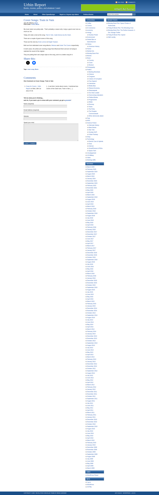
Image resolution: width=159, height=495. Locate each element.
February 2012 (91, 387)
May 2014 (90, 324)
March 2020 (90, 195)
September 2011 (92, 398)
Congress (92, 76)
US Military (90, 155)
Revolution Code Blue (43, 493)
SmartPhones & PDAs (96, 148)
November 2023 (92, 181)
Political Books (88, 14)
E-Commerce (91, 28)
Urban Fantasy (93, 134)
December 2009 (92, 447)
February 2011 (91, 415)
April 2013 (90, 354)
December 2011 (92, 392)
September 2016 (92, 259)
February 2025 (91, 169)
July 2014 (90, 320)
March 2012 (90, 385)
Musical (91, 65)
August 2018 (91, 215)
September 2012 (92, 371)
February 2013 (91, 359)
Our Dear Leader (94, 93)
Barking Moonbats (94, 72)
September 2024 (92, 171)
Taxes (90, 106)
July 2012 (90, 375)
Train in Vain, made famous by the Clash (58, 35)
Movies (89, 56)
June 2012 (90, 378)
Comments (131, 2)
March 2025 (90, 167)
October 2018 (91, 211)
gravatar (68, 100)
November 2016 (92, 255)
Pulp (88, 118)
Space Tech (92, 150)
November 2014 (92, 310)
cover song (30, 69)
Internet (91, 146)
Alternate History (94, 125)
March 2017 (90, 246)
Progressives (93, 100)
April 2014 (90, 327)
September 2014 (92, 315)
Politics (89, 69)
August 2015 (91, 290)
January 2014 (91, 334)
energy (89, 32)
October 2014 (91, 313)
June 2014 (90, 322)
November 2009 (92, 449)
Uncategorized (91, 153)
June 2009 (90, 461)
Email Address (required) (31, 110)
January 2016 (91, 278)
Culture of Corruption (95, 79)
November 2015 (92, 283)
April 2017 (90, 243)
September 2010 (92, 426)
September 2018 (92, 213)
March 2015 (90, 301)
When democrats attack (96, 116)
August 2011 (91, 401)
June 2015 (90, 294)
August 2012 (91, 373)
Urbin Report (35, 4)
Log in (89, 482)
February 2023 (91, 185)
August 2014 (91, 317)
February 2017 (91, 248)
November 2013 (92, 338)
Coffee (89, 23)
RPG (88, 120)
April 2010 (90, 438)
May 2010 (90, 436)
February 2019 (91, 209)
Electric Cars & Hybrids (96, 141)
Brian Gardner (61, 493)
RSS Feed (121, 2)
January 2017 (91, 250)
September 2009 (92, 454)
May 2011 (90, 408)
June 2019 (90, 202)
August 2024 (91, 174)
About (35, 14)
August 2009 (91, 456)
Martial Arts (90, 51)
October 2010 (91, 424)
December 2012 (92, 364)
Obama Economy (94, 88)
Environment (91, 37)
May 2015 (90, 297)
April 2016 (90, 271)
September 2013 (92, 343)
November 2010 (92, 422)
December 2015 (92, 280)
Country (91, 60)
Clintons (91, 74)
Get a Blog (118, 493)
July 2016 (90, 264)
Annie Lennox (42, 42)
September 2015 (92, 287)
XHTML (89, 487)
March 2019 (90, 206)
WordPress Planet (92, 475)
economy (90, 30)
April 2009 (90, 466)
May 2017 (90, 241)
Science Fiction (92, 123)
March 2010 (90, 440)
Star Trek (92, 130)
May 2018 (90, 222)
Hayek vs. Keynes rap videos (69, 14)
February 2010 (91, 442)
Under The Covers (65, 45)
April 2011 (90, 410)
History (89, 44)
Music (37, 24)
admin (36, 23)
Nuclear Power (93, 35)
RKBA (91, 102)
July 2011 (90, 403)
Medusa (53, 45)
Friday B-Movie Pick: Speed (116, 35)
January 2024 (91, 178)
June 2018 (90, 220)
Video (89, 157)
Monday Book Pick (93, 53)
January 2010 (91, 445)
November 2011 (92, 394)
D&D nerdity (112, 37)
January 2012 (91, 389)
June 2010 (90, 433)
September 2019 (92, 197)
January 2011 (91, 417)
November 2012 (92, 366)
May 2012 (90, 380)
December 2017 (92, 232)
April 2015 (90, 299)
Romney (91, 104)
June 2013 (90, 350)
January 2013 (91, 361)
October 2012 (91, 368)
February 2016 (91, 276)
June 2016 (90, 266)
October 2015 (91, 285)
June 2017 (90, 239)
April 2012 (90, 382)
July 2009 (90, 459)
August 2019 (91, 199)
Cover (33, 24)
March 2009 (90, 468)
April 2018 (90, 225)
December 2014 (92, 308)
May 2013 (90, 352)
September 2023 (92, 183)
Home (27, 14)
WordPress (90, 484)
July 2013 (90, 347)
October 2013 (91, 341)
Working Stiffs (91, 160)
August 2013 (91, 345)
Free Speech (93, 81)
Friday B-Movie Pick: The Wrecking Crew (120, 28)
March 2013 (90, 357)
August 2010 (91, 429)
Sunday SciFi (93, 132)
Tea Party (92, 109)
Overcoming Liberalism (96, 95)
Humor (89, 49)
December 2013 (92, 336)
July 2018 (90, 218)
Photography (91, 67)
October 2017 (91, 236)
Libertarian (92, 83)
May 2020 (90, 190)
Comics (89, 25)
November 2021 (92, 188)
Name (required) (29, 104)
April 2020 (90, 192)
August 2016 (91, 262)
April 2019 (90, 204)
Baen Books (92, 127)
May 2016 (90, 269)
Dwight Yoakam (53, 42)
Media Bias (92, 86)
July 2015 (90, 292)
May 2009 (90, 463)
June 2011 (90, 405)
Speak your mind (29, 122)
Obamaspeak (93, 90)
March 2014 (90, 329)
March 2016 (90, 273)
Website (26, 116)
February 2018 (91, 227)
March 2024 (90, 176)
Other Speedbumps (48, 14)
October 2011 (91, 396)
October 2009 (91, 452)
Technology (90, 139)
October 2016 (91, 257)
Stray (88, 137)
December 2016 (92, 253)
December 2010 (92, 419)
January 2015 (91, 306)
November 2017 (92, 234)
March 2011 (90, 412)
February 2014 (91, 331)
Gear (90, 144)
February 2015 (91, 303)
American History (94, 46)
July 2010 (90, 431)
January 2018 (91, 229)
